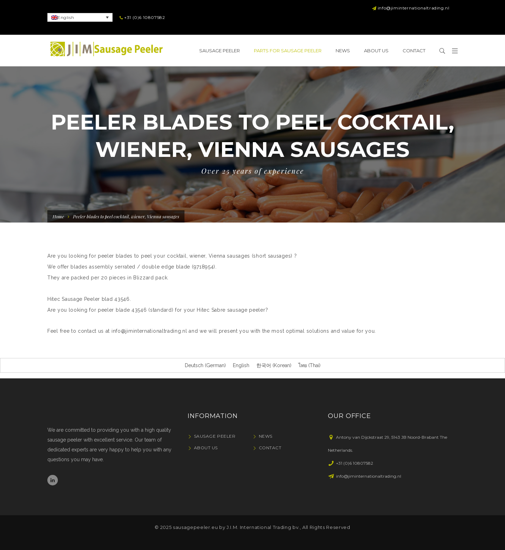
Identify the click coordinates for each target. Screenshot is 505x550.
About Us (206, 447)
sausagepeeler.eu (195, 527)
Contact (270, 447)
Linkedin (52, 480)
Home (58, 216)
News (265, 436)
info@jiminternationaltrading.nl (149, 331)
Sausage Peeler (215, 436)
